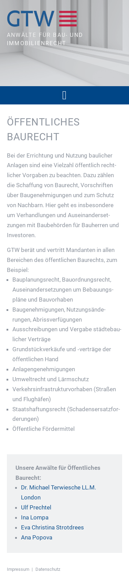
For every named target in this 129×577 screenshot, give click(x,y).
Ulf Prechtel (36, 507)
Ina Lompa (35, 517)
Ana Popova (36, 537)
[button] (64, 95)
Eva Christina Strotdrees (52, 527)
